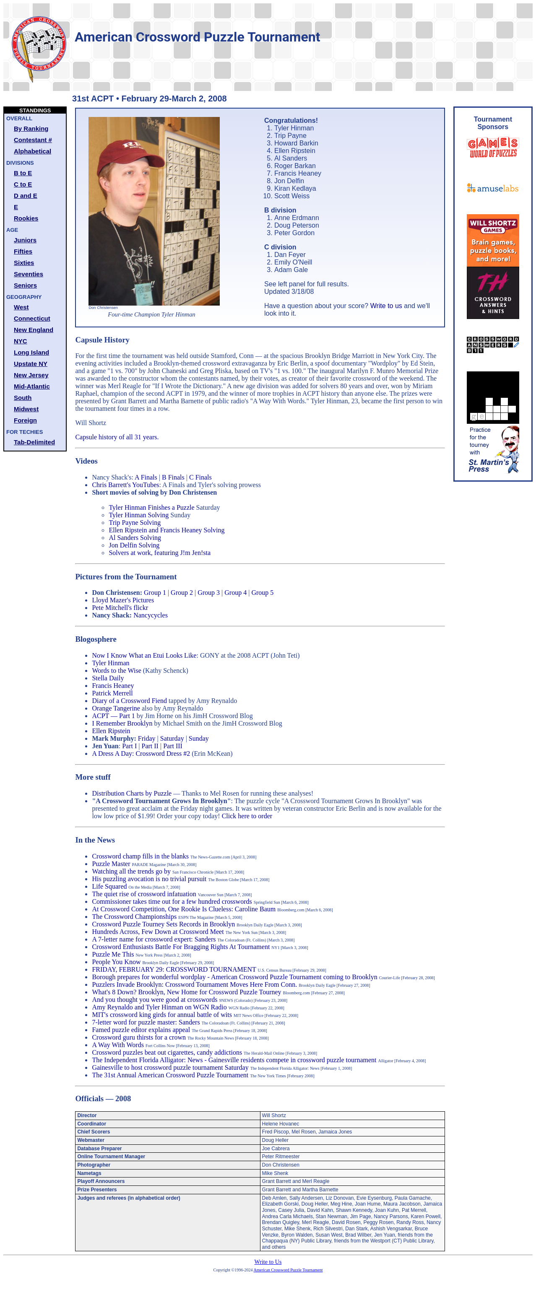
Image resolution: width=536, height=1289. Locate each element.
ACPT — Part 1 (113, 715)
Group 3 (209, 592)
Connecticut (32, 318)
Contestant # (33, 139)
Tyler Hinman (110, 663)
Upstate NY (30, 363)
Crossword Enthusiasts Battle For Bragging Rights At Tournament (181, 946)
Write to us (386, 305)
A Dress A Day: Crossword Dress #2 (141, 753)
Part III (172, 746)
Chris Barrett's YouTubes (125, 484)
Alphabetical (32, 151)
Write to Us (268, 1262)
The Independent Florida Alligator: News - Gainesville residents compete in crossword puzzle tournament (234, 1059)
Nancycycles (150, 615)
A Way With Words (117, 1044)
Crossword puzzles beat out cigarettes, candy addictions (167, 1052)
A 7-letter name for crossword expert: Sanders (154, 939)
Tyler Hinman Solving (139, 515)
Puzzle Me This (113, 954)
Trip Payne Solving (135, 522)
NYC (20, 341)
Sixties (24, 262)
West (21, 307)
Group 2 (182, 592)
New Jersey (31, 375)
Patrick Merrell (112, 693)
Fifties (23, 251)
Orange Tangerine (116, 708)
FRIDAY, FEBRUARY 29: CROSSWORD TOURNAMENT (174, 969)
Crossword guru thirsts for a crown (139, 1037)
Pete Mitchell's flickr (120, 607)
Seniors (25, 285)
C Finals (200, 477)
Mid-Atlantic (32, 386)
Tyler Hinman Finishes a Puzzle (151, 507)
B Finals (173, 477)
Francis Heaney (113, 685)
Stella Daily (108, 678)
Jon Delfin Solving (134, 545)
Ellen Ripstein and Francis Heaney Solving (166, 530)
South (23, 397)
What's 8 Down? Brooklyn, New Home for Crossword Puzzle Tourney (186, 992)
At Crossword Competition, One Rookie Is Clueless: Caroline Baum (184, 909)
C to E (23, 184)
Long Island (31, 352)
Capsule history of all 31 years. (117, 437)
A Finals (146, 477)
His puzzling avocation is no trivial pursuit (149, 878)
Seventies (28, 274)
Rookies (26, 218)
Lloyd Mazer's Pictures (123, 600)
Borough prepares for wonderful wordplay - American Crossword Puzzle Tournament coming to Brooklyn (234, 976)
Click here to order (247, 816)
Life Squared (109, 886)
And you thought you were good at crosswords (154, 999)
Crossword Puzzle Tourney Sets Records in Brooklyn (163, 924)
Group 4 (235, 592)
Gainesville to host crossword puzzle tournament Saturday (170, 1067)
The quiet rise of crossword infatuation (144, 893)
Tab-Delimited (34, 442)
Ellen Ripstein (111, 730)
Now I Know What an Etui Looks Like (144, 655)
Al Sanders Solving (135, 537)
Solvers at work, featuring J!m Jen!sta (160, 552)
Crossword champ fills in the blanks (140, 856)
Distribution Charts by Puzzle (132, 793)
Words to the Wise (116, 670)
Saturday (172, 738)
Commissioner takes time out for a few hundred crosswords (172, 901)
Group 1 (155, 592)
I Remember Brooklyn (122, 723)
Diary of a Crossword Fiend (129, 700)
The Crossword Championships (134, 916)
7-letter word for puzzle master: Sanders (146, 1022)
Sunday (199, 738)
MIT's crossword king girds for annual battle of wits (162, 1014)
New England (33, 329)
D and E (25, 195)
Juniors (25, 240)
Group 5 (262, 592)
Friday (147, 738)
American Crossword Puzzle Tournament (288, 1270)
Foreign (25, 420)
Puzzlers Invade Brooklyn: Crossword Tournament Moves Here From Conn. (194, 984)
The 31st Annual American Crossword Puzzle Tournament (170, 1075)
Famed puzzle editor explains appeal (141, 1029)
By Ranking (31, 128)
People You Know (116, 961)
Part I (129, 746)
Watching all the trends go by (131, 871)
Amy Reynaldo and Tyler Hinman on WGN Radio (160, 1007)
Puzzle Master (111, 863)
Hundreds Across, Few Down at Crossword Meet (158, 931)
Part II (150, 746)
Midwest (26, 408)
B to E (23, 172)
